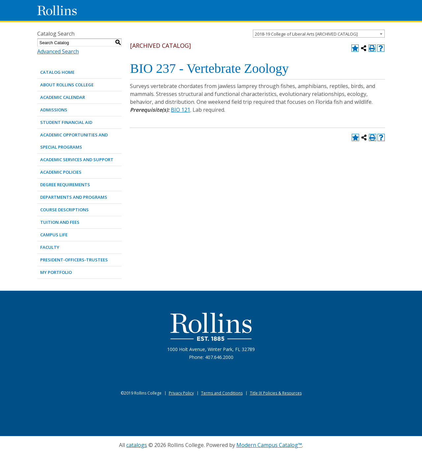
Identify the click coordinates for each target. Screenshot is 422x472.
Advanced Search (58, 51)
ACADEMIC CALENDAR (62, 97)
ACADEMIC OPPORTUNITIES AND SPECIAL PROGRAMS (74, 141)
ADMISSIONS (53, 110)
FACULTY (49, 247)
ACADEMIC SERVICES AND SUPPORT (76, 159)
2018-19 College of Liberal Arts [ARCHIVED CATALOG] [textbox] (306, 34)
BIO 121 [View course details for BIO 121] (180, 109)
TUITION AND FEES (59, 222)
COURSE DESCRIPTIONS (64, 210)
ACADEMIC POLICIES (60, 172)
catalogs (136, 445)
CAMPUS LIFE (54, 235)
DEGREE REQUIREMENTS (65, 185)
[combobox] (319, 34)
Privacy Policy (181, 393)
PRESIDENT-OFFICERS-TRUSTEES (74, 260)
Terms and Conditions (222, 393)
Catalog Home (57, 72)
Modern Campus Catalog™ (269, 445)
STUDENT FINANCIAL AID (66, 122)
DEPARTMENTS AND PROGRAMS (73, 197)
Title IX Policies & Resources (276, 393)
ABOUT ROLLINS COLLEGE (67, 85)
